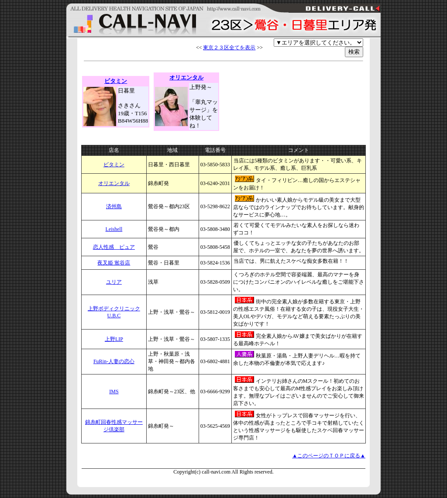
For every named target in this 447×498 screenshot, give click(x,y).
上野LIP (114, 339)
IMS (113, 391)
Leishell (114, 229)
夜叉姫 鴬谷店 (113, 263)
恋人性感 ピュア (114, 247)
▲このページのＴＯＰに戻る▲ (328, 456)
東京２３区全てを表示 (229, 48)
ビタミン (113, 164)
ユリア (114, 282)
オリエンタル (114, 183)
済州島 (114, 206)
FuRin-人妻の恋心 (113, 361)
